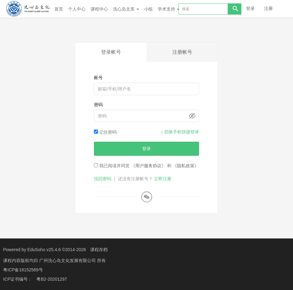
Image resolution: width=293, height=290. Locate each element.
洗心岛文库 (126, 9)
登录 (250, 8)
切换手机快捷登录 (180, 132)
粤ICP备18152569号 (23, 269)
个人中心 (77, 9)
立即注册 (162, 178)
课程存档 (99, 249)
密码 (98, 104)
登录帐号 (111, 52)
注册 (268, 8)
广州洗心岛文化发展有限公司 (68, 260)
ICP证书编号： (17, 279)
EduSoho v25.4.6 (44, 249)
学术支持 (168, 9)
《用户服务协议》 (148, 165)
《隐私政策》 (186, 165)
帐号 (98, 77)
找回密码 (102, 178)
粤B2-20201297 (51, 279)
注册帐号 (182, 52)
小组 (148, 9)
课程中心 (99, 9)
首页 (58, 9)
